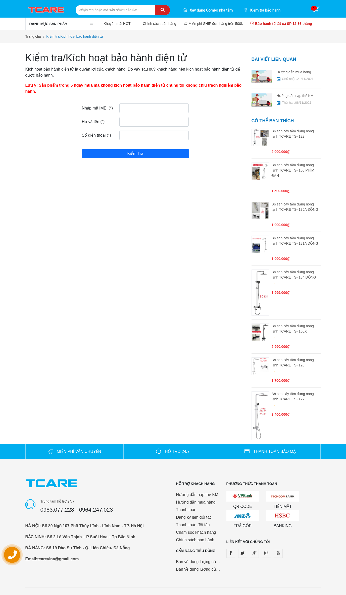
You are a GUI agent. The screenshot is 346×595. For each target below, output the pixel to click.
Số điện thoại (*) (96, 135)
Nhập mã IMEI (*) (97, 108)
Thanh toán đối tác (193, 525)
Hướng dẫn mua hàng (294, 72)
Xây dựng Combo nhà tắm (208, 10)
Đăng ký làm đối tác (194, 517)
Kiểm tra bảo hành (262, 10)
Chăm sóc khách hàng (196, 532)
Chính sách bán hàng (159, 24)
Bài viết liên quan (274, 59)
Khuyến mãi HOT (117, 24)
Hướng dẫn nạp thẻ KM (295, 96)
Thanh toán (186, 510)
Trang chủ (33, 36)
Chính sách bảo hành (195, 540)
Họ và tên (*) (93, 122)
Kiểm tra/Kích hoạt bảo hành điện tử (74, 36)
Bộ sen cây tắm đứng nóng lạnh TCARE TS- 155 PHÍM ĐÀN (293, 170)
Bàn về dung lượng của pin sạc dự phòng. (214, 562)
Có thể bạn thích (273, 120)
